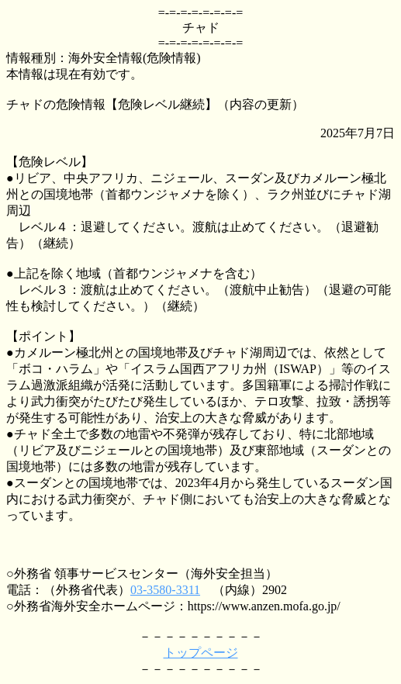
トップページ (201, 652)
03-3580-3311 (165, 589)
